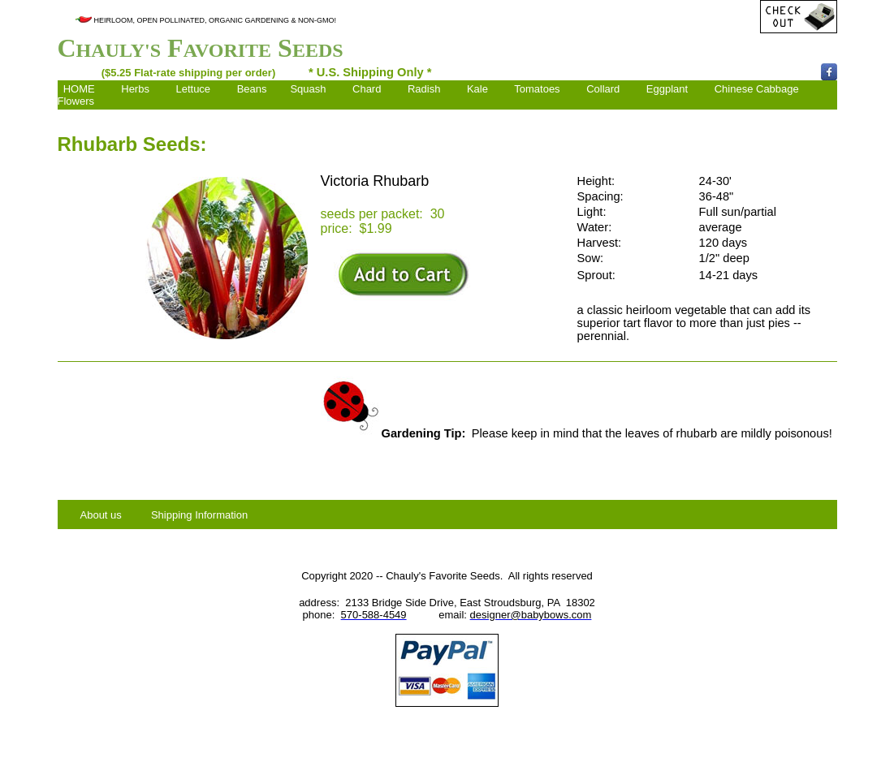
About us (101, 515)
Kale (477, 89)
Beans (252, 89)
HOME (79, 89)
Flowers (76, 101)
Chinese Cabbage (757, 89)
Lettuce (192, 89)
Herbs (135, 89)
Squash (308, 89)
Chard (366, 89)
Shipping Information (199, 515)
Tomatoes (536, 89)
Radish (424, 89)
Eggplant (667, 89)
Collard (603, 89)
